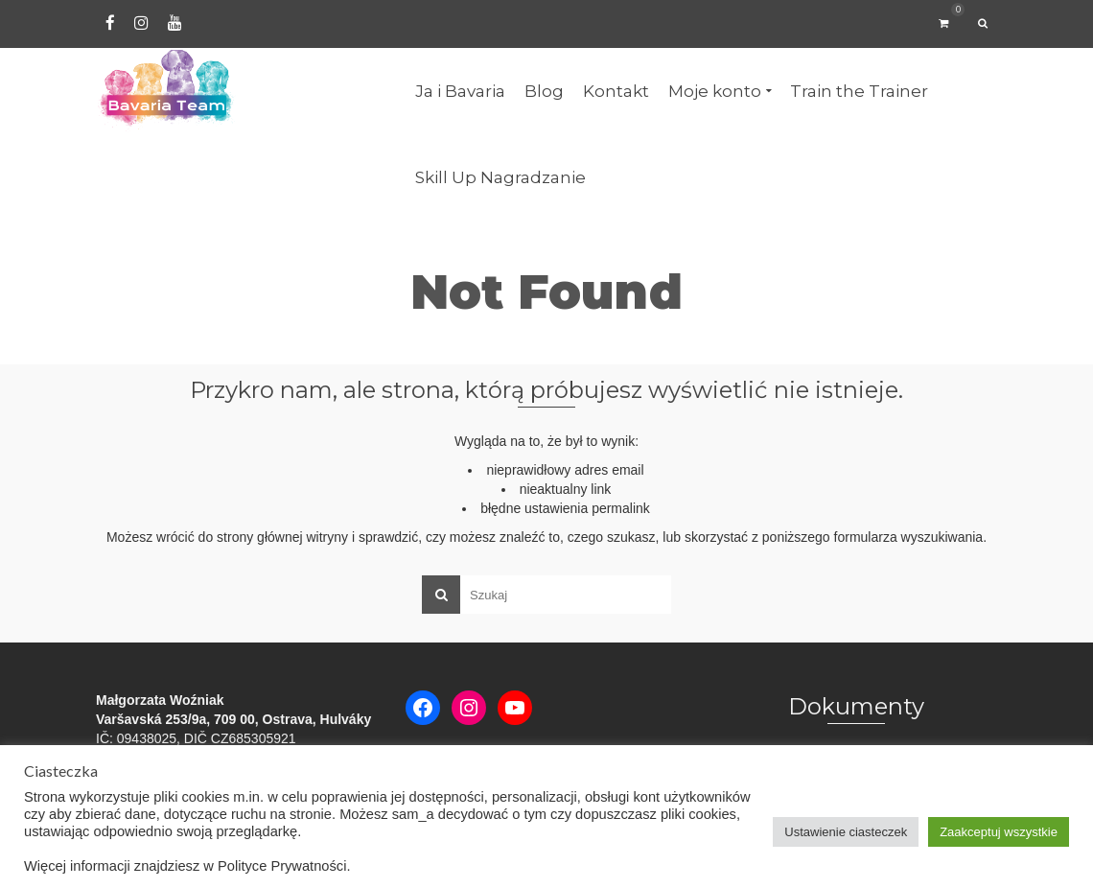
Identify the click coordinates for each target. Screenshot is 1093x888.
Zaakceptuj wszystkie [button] (999, 832)
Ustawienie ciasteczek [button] (845, 832)
